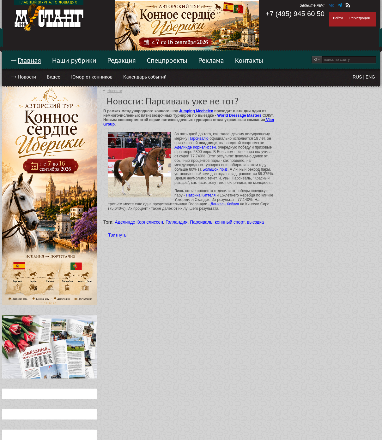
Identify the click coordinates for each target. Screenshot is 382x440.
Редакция (121, 60)
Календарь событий (145, 76)
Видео (53, 76)
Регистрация (359, 18)
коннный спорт (230, 222)
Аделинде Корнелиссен (195, 147)
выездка (255, 222)
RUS (357, 76)
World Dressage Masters (239, 115)
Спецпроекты (167, 60)
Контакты (249, 60)
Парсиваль (201, 222)
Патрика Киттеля (200, 195)
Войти (338, 18)
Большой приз (215, 169)
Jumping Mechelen (196, 111)
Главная (29, 60)
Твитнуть (117, 235)
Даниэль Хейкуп (225, 204)
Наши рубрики (74, 60)
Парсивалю (198, 138)
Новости (27, 76)
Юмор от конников (91, 76)
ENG (370, 76)
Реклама (211, 60)
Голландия (177, 222)
